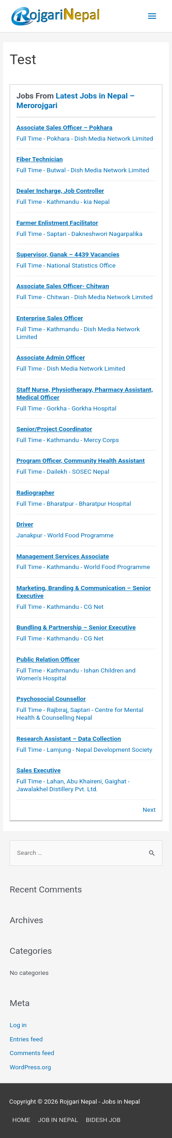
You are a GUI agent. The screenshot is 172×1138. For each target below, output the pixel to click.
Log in (18, 1025)
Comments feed (32, 1052)
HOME (21, 1119)
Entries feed (26, 1039)
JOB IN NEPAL (58, 1119)
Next (149, 809)
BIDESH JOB (103, 1119)
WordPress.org (30, 1067)
